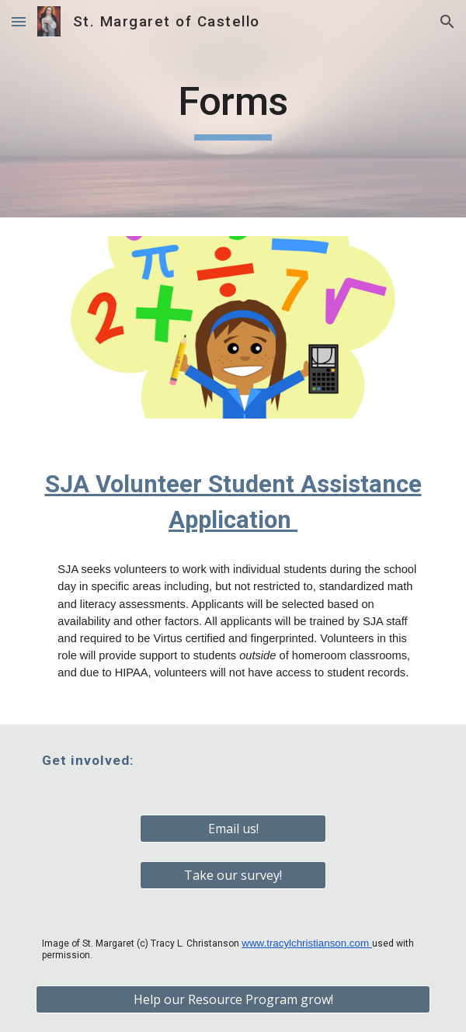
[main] (232, 109)
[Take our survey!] (233, 875)
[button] (18, 21)
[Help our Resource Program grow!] (233, 999)
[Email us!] (233, 829)
